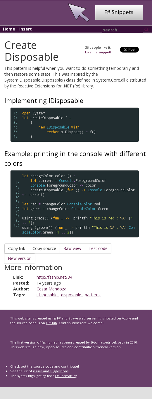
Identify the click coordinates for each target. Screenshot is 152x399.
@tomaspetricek (104, 342)
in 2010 (131, 342)
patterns (93, 294)
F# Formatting (66, 375)
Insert (25, 29)
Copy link (16, 248)
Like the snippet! (98, 52)
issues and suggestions (50, 371)
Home (9, 29)
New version (20, 258)
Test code (98, 248)
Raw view (72, 248)
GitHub (51, 323)
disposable (71, 294)
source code (43, 366)
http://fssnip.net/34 (54, 277)
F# (59, 318)
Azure (126, 318)
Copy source (44, 248)
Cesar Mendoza (51, 289)
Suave (73, 318)
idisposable (48, 294)
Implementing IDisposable (43, 100)
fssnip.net (49, 342)
